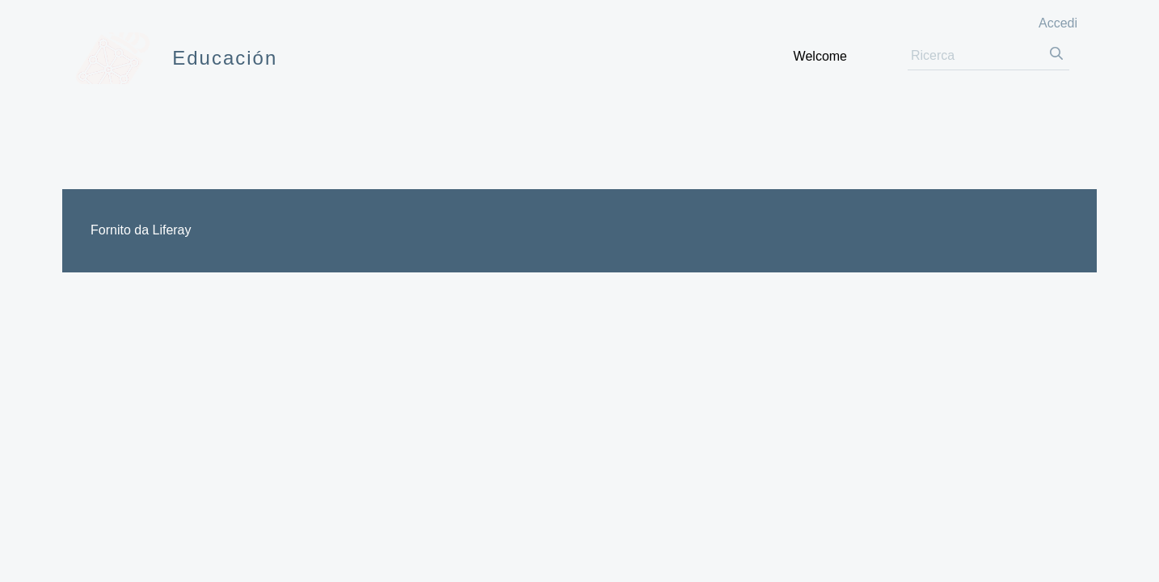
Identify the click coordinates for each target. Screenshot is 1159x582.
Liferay (171, 230)
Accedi (1058, 23)
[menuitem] (820, 56)
